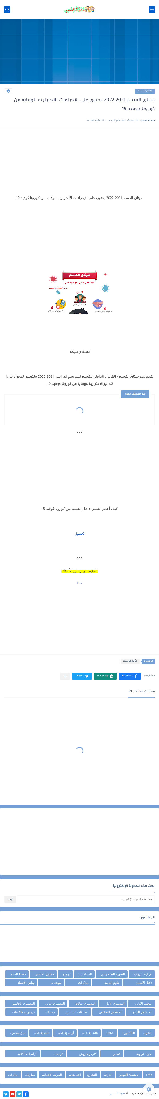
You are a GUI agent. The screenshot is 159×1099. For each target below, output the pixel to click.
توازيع (66, 974)
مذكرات (83, 982)
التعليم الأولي (143, 1003)
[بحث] (7, 9)
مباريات (30, 1074)
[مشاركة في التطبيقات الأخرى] (65, 676)
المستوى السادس (110, 1012)
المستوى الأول (115, 1003)
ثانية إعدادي (41, 1033)
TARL (110, 1033)
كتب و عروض (88, 1054)
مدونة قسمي (118, 1093)
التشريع (92, 1074)
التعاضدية (75, 1074)
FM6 (149, 1074)
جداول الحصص (44, 974)
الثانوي (147, 1033)
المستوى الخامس (23, 1003)
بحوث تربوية (144, 1054)
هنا (79, 584)
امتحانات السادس (76, 1012)
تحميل (80, 534)
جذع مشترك (18, 1033)
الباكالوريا (128, 1033)
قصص (116, 1054)
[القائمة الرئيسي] (152, 9)
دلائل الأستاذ (144, 982)
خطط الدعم (18, 974)
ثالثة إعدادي (90, 1033)
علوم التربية (112, 982)
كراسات (58, 1054)
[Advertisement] (79, 52)
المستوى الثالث (85, 1003)
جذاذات (50, 1012)
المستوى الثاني (55, 1003)
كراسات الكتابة (27, 1054)
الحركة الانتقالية (51, 1074)
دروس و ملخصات (23, 1012)
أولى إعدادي (66, 1033)
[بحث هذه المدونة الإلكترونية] (86, 899)
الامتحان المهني (129, 1074)
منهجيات (56, 982)
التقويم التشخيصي (113, 974)
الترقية (108, 1074)
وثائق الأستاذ (144, 91)
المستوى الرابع (142, 1012)
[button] (130, 676)
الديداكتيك (85, 974)
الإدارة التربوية (143, 974)
